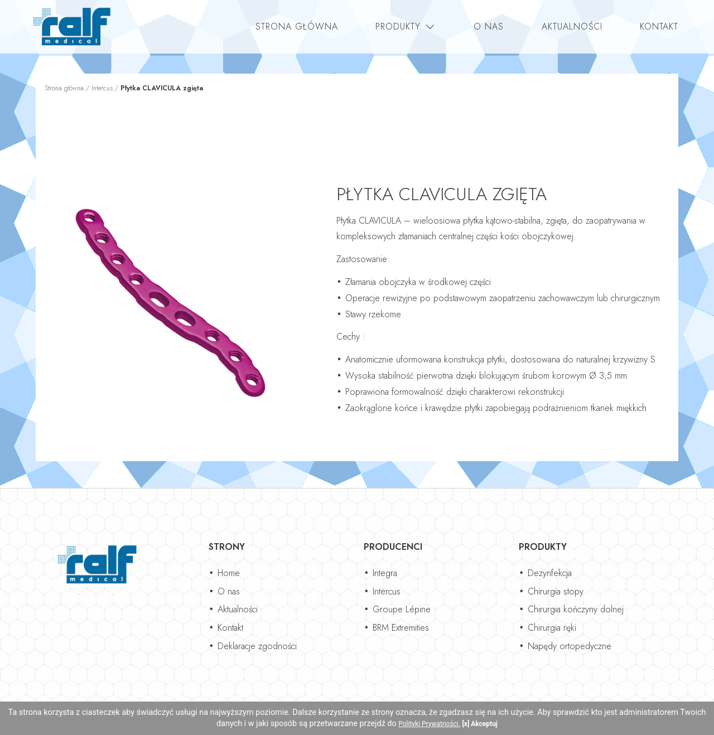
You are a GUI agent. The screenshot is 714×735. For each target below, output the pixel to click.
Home (229, 573)
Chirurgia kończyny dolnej (576, 609)
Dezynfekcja (550, 573)
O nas (489, 26)
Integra (385, 573)
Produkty (398, 26)
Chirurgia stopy (555, 591)
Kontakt (659, 26)
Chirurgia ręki (552, 627)
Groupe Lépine (402, 609)
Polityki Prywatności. (429, 724)
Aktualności (572, 26)
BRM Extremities (401, 627)
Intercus (102, 88)
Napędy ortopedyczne (569, 646)
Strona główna (296, 26)
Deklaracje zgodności (257, 646)
